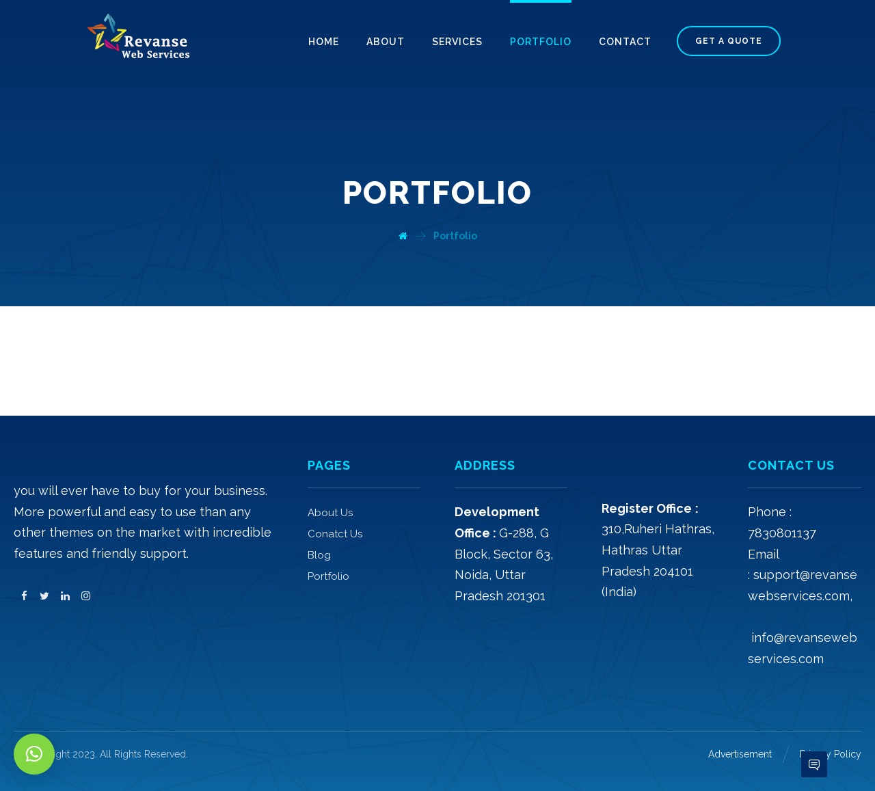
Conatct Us (335, 534)
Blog (319, 555)
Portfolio (328, 576)
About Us (330, 513)
